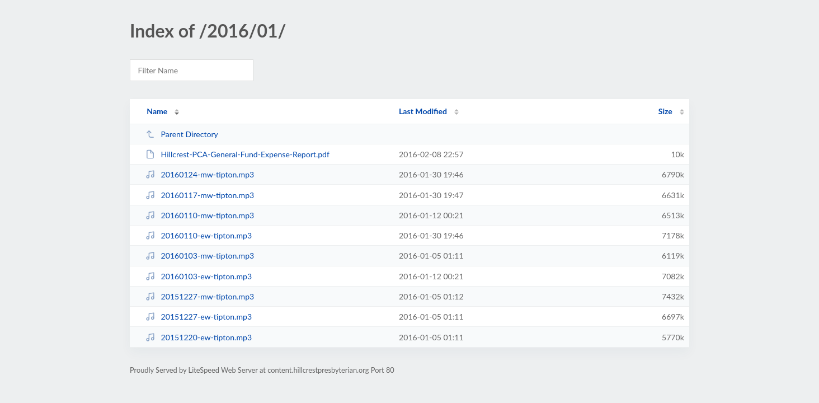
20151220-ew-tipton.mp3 (198, 337)
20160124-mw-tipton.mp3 (199, 174)
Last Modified (423, 111)
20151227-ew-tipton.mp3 (198, 316)
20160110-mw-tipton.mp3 (199, 215)
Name (157, 111)
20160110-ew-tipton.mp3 (198, 235)
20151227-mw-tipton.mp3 (199, 296)
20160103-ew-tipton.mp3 (198, 276)
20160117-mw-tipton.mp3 (199, 195)
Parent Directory (181, 134)
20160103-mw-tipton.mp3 (199, 255)
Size (665, 111)
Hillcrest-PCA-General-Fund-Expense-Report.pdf (237, 154)
